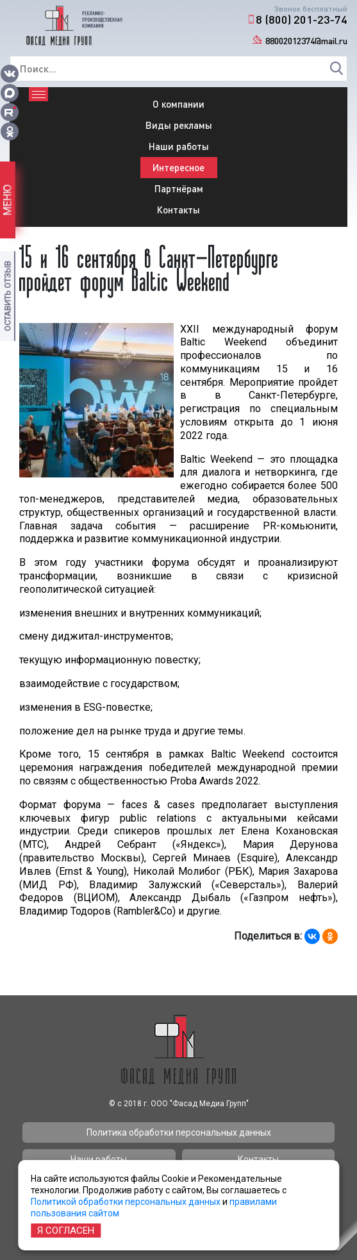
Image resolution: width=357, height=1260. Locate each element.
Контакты (178, 209)
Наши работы (179, 146)
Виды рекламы (178, 125)
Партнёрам (178, 188)
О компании (178, 104)
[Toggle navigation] (38, 94)
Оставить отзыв (7, 296)
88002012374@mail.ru (306, 40)
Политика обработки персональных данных (179, 1132)
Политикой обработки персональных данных (125, 1202)
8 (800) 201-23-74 (301, 19)
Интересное (178, 167)
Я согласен (65, 1230)
